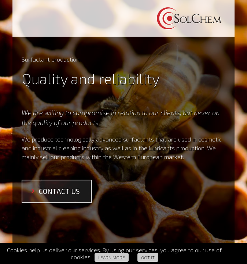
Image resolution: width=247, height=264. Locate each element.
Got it (148, 257)
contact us (59, 191)
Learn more (111, 257)
